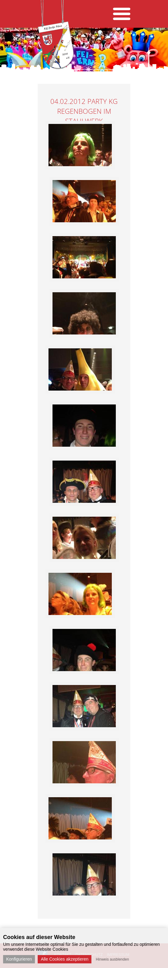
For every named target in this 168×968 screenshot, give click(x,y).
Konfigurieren (19, 959)
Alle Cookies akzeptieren (64, 959)
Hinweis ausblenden (112, 959)
